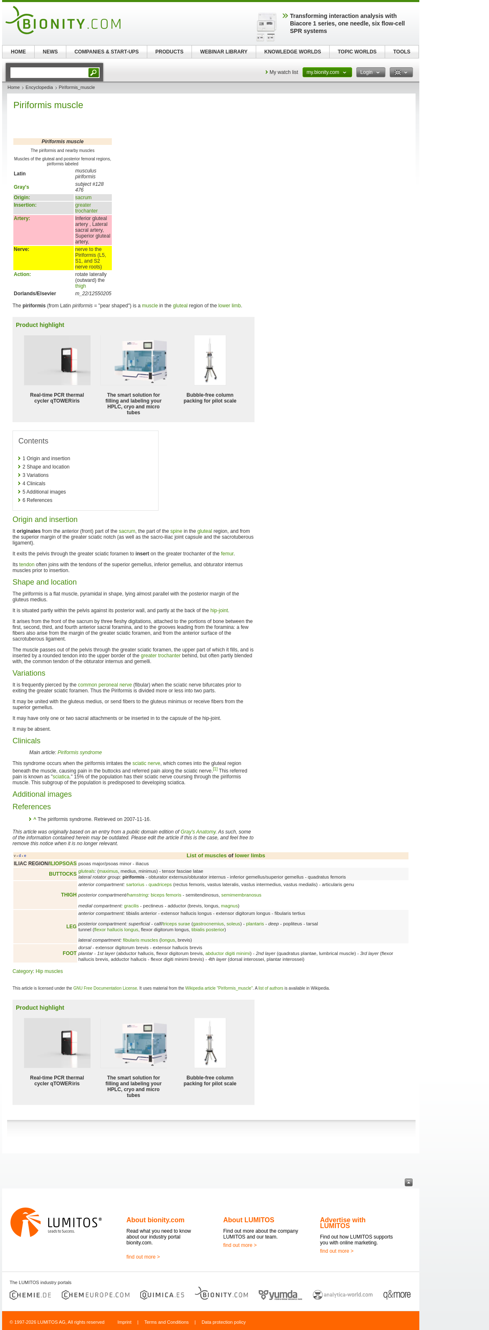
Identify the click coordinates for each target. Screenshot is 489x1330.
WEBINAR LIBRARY (224, 52)
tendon (27, 564)
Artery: (22, 218)
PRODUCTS (169, 52)
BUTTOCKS (62, 874)
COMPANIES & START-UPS (106, 52)
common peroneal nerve (105, 685)
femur (227, 554)
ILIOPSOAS (62, 863)
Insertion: (25, 205)
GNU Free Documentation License (105, 988)
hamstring (137, 894)
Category (23, 971)
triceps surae (176, 923)
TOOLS (401, 52)
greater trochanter (86, 208)
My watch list (284, 72)
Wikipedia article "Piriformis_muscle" (219, 988)
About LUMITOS (248, 1220)
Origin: (22, 197)
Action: (22, 274)
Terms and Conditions (166, 1322)
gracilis (131, 905)
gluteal (180, 306)
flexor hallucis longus (116, 929)
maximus (108, 871)
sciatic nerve (146, 763)
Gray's (21, 187)
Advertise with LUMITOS (342, 1222)
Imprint (124, 1322)
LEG (71, 927)
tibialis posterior (208, 929)
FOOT (69, 953)
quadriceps (160, 884)
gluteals (86, 871)
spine (176, 531)
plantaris (255, 923)
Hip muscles (49, 971)
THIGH (68, 895)
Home (14, 87)
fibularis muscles (140, 939)
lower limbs (250, 855)
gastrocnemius (208, 923)
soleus (233, 923)
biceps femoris (166, 894)
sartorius (135, 884)
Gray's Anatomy (198, 832)
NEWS (50, 52)
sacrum (83, 197)
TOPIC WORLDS (357, 52)
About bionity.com (155, 1220)
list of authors (271, 988)
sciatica (61, 777)
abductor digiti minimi (227, 953)
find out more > (143, 1257)
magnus (229, 905)
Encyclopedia (39, 87)
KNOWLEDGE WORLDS (293, 52)
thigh (80, 286)
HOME (18, 52)
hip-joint (219, 610)
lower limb (229, 306)
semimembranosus (241, 894)
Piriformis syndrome (80, 752)
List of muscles (207, 855)
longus (168, 939)
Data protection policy (224, 1322)
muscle (150, 306)
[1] (215, 769)
